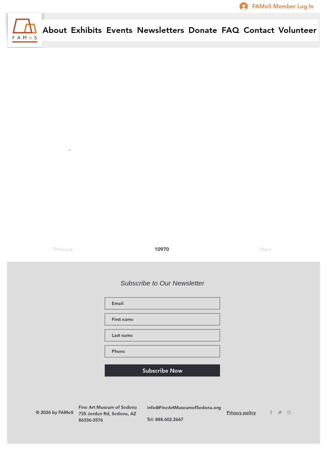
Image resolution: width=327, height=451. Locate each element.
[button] (86, 30)
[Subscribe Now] (162, 370)
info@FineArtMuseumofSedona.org (184, 407)
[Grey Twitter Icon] (280, 412)
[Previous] (75, 249)
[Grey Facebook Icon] (271, 412)
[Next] (255, 249)
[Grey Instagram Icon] (289, 412)
